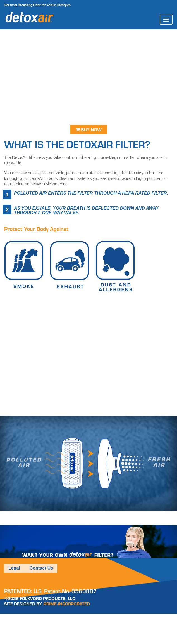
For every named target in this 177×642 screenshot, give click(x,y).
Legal (14, 568)
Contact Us (41, 568)
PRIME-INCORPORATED (67, 604)
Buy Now (89, 129)
